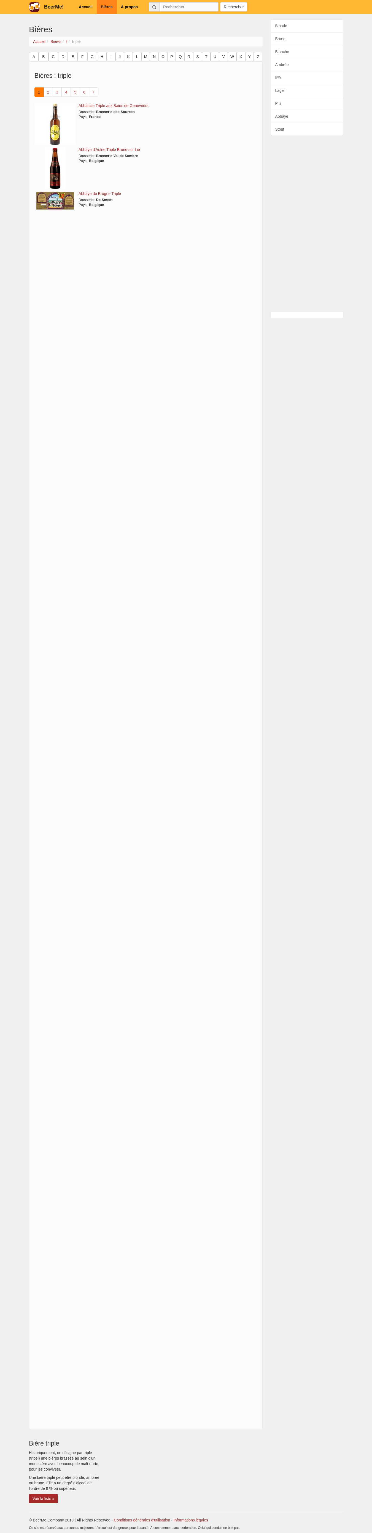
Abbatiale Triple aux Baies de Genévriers (114, 105)
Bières (55, 41)
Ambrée (282, 64)
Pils (278, 103)
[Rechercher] (189, 7)
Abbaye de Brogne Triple (100, 193)
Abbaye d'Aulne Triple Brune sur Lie (109, 149)
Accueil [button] (86, 7)
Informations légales (191, 1520)
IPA (278, 77)
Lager (280, 90)
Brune (280, 39)
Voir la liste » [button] (43, 1498)
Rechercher (234, 7)
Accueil (39, 41)
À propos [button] (129, 7)
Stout (279, 129)
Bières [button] (107, 7)
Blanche (282, 51)
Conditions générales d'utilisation (142, 1520)
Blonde (281, 26)
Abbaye (281, 116)
